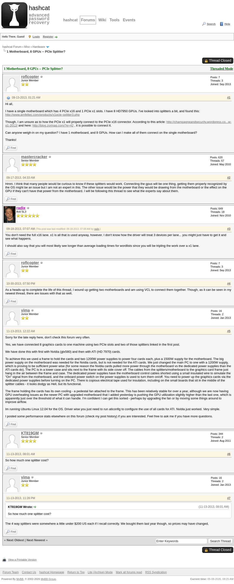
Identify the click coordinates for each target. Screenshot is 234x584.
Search (211, 23)
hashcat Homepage (51, 572)
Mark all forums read (129, 572)
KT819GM (30, 433)
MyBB (19, 579)
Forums (88, 20)
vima (25, 310)
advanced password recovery (38, 15)
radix (96, 229)
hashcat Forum (12, 47)
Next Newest (36, 540)
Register (48, 36)
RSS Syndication (156, 572)
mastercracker (34, 157)
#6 (228, 454)
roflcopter (30, 77)
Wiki (102, 20)
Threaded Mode (221, 69)
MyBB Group (48, 579)
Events (129, 20)
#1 (228, 97)
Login (36, 36)
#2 (228, 177)
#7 (228, 498)
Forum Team (11, 572)
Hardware (39, 47)
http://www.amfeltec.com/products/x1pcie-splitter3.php (42, 114)
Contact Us (29, 572)
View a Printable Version (22, 559)
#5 (228, 331)
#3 (228, 229)
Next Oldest (15, 540)
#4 (228, 283)
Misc (27, 47)
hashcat (70, 20)
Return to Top (76, 572)
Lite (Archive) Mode (100, 572)
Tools (114, 20)
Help (227, 23)
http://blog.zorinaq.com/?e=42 (52, 125)
